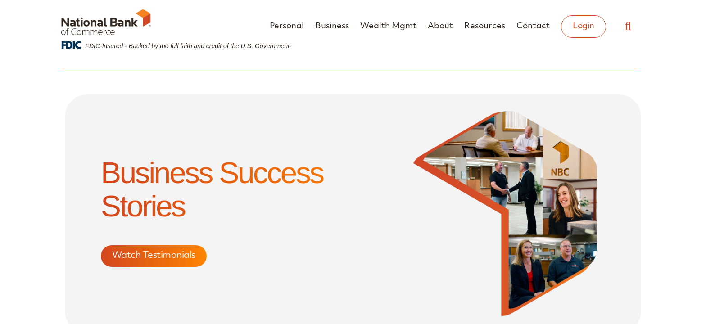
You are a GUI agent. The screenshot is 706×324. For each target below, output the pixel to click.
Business (332, 26)
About (440, 26)
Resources (484, 26)
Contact (533, 26)
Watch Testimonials (153, 256)
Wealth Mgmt (388, 26)
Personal (287, 26)
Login (583, 26)
